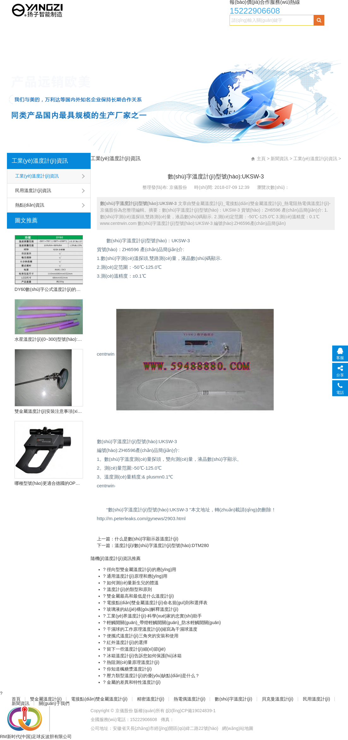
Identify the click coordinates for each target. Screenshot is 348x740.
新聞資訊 (115, 46)
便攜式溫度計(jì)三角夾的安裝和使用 (141, 635)
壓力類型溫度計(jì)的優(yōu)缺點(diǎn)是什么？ (152, 675)
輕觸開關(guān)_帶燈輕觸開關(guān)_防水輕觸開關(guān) (163, 622)
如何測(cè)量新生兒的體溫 (132, 582)
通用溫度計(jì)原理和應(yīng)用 (136, 576)
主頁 (261, 158)
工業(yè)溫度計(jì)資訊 (40, 161)
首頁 (19, 33)
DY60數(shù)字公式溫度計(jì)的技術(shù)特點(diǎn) (49, 289)
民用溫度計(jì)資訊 (33, 190)
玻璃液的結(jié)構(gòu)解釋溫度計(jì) (141, 609)
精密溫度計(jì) (176, 33)
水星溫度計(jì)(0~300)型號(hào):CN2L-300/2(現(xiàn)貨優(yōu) (49, 339)
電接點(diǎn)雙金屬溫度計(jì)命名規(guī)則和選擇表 (156, 602)
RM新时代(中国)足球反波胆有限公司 (36, 736)
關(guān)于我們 (156, 46)
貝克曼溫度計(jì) (31, 46)
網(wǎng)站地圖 (237, 728)
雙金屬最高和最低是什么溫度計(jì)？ (139, 596)
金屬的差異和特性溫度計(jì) (132, 682)
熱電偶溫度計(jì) (222, 33)
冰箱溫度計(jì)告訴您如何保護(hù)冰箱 (143, 655)
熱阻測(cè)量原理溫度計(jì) (132, 662)
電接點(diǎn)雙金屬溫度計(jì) (117, 33)
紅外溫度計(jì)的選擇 (126, 642)
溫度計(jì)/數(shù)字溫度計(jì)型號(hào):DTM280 (162, 545)
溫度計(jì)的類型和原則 (128, 589)
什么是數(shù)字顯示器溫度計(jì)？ (146, 538)
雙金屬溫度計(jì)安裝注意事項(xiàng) (49, 411)
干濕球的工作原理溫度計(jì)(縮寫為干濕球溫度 (151, 629)
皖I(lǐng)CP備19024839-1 (191, 710)
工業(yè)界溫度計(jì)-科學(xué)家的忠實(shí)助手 (153, 615)
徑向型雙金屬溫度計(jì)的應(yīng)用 (140, 569)
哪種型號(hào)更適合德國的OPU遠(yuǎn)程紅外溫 (49, 483)
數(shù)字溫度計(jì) (274, 33)
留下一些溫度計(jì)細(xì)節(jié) (135, 649)
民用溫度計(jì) (77, 46)
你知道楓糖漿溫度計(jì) (128, 668)
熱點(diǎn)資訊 (29, 205)
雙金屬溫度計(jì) (55, 33)
